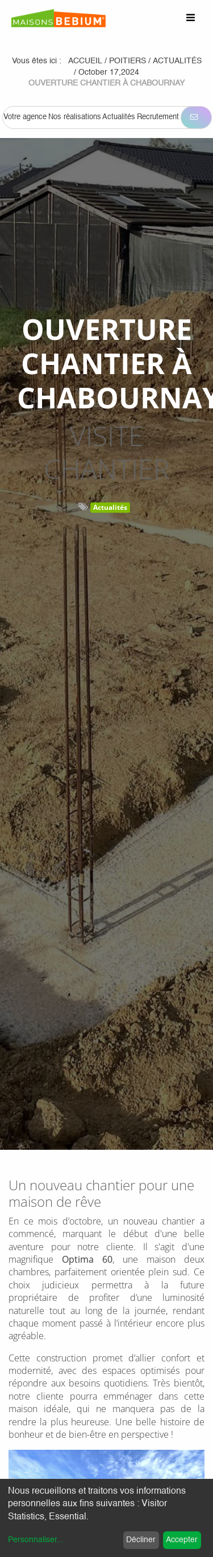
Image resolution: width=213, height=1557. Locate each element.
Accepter (182, 1540)
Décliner (141, 1540)
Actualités (110, 507)
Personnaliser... (36, 1540)
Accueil (85, 61)
